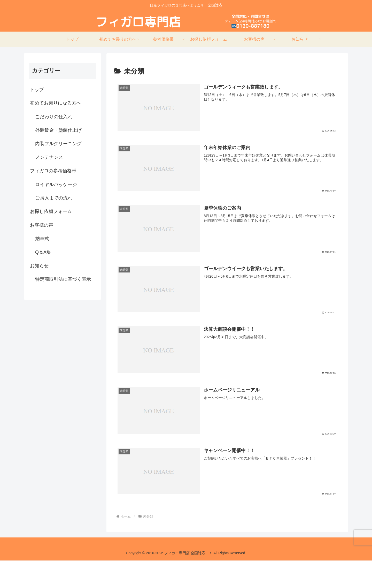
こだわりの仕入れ (53, 116)
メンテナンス (49, 157)
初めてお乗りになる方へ (55, 103)
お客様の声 (41, 225)
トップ (37, 89)
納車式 (42, 238)
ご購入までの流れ (53, 198)
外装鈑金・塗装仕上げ (58, 130)
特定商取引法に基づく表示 (63, 279)
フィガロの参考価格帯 (53, 170)
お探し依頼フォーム (51, 211)
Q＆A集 (43, 252)
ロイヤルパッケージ (56, 184)
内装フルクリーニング (58, 143)
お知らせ (39, 265)
